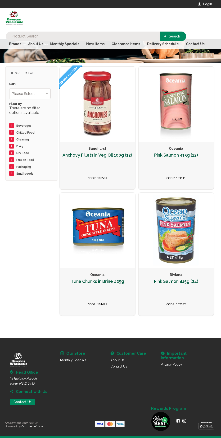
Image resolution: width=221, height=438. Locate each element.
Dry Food (22, 153)
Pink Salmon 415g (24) (176, 281)
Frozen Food (25, 160)
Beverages (24, 125)
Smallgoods (24, 173)
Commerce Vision (33, 426)
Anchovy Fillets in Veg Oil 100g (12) (97, 155)
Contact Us (23, 402)
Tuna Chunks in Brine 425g (97, 281)
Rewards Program (168, 408)
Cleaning (22, 139)
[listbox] (30, 93)
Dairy (19, 146)
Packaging (23, 166)
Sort (12, 84)
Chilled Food (25, 132)
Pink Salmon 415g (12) (176, 155)
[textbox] (91, 19)
